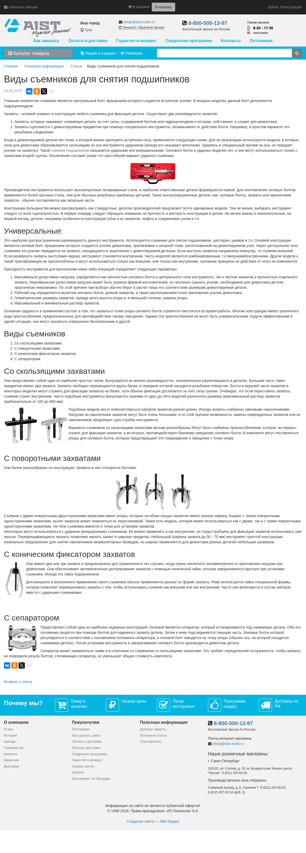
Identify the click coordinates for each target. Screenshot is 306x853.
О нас (8, 729)
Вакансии (11, 760)
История (10, 735)
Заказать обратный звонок (141, 27)
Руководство (14, 748)
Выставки (11, 766)
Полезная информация (164, 722)
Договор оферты (153, 729)
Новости (10, 754)
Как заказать (46, 40)
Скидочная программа (189, 40)
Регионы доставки (86, 748)
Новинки (132, 53)
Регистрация (291, 7)
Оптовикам (261, 40)
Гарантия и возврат (136, 40)
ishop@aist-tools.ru (139, 22)
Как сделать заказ (86, 735)
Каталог (78, 772)
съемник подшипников (70, 150)
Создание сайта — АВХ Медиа (153, 821)
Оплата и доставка (87, 40)
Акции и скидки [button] (99, 53)
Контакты (231, 40)
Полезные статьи (153, 735)
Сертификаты (151, 741)
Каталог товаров (28, 53)
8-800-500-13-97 (207, 23)
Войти (273, 7)
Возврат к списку (18, 682)
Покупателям (85, 722)
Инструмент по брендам (91, 779)
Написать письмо (21, 7)
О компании (16, 722)
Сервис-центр (83, 766)
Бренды (10, 741)
